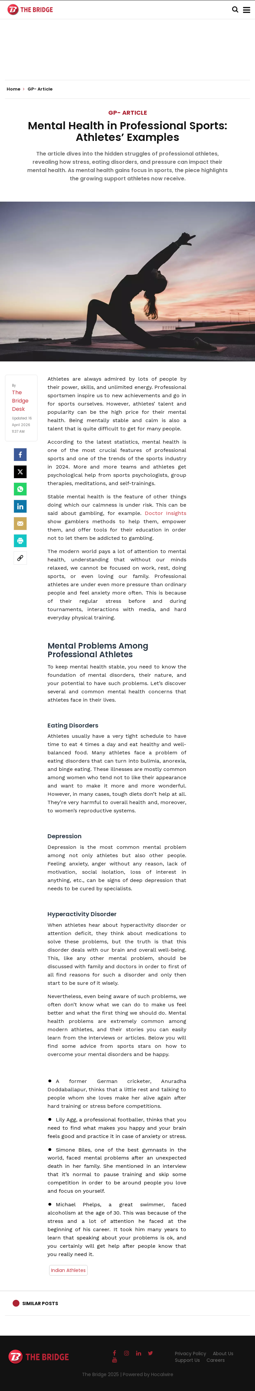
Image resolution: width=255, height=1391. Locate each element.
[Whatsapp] (20, 489)
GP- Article (127, 112)
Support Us (187, 1360)
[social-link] (20, 558)
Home (16, 89)
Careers (216, 1360)
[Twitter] (20, 471)
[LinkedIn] (20, 506)
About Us (223, 1353)
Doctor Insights (166, 513)
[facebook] (20, 454)
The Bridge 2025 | (102, 1374)
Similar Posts (40, 1303)
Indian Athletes (68, 1270)
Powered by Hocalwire (148, 1374)
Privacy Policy (190, 1353)
